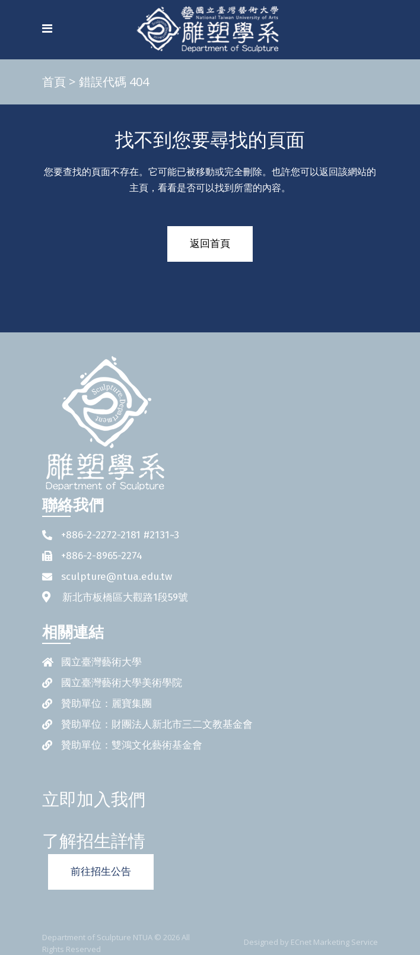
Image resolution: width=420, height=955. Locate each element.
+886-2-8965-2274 (101, 556)
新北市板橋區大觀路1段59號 (125, 597)
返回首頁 (210, 243)
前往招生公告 (101, 871)
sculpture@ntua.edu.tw (116, 576)
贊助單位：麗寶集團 (106, 703)
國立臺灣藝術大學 (101, 662)
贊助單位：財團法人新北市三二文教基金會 (157, 724)
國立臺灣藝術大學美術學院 (121, 683)
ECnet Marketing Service (334, 942)
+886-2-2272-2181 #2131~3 (120, 535)
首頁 (54, 82)
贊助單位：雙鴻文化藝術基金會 (131, 745)
